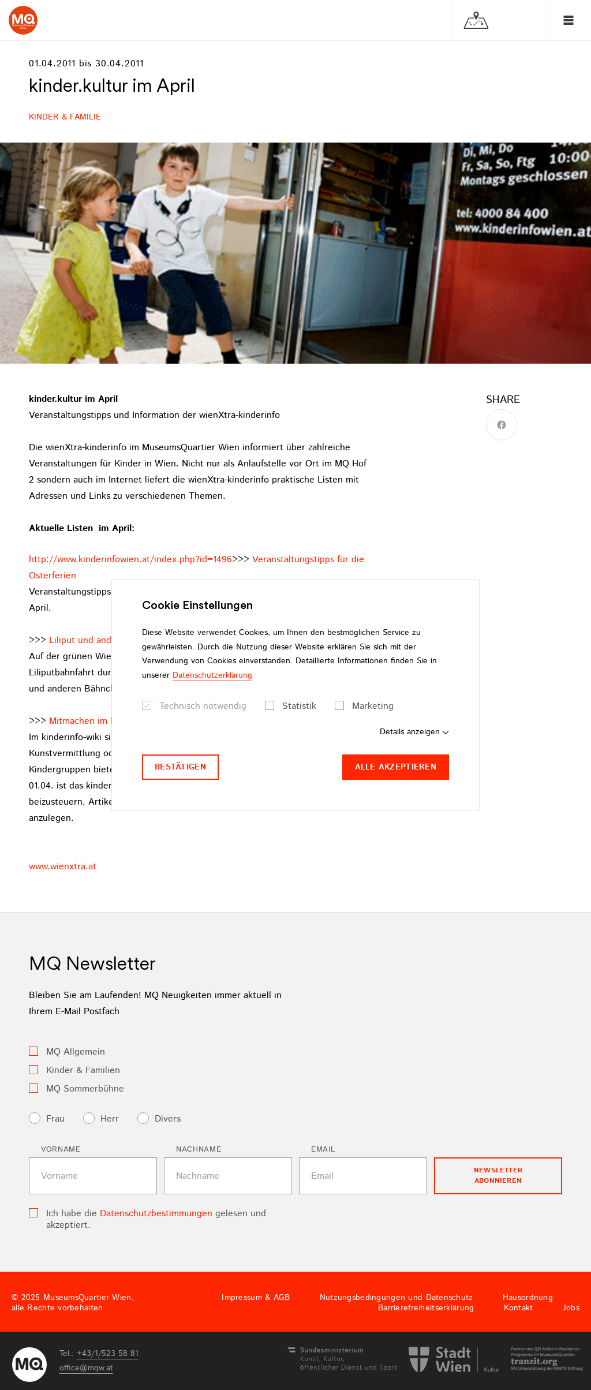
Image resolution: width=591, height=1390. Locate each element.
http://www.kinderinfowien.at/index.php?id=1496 (130, 559)
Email (323, 1149)
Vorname (61, 1149)
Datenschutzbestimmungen (156, 1213)
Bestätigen (180, 767)
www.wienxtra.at (62, 866)
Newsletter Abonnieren (498, 1175)
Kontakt (518, 1308)
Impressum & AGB (256, 1298)
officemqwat (86, 1368)
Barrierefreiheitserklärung (426, 1308)
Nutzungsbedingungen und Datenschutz (396, 1298)
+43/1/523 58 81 (108, 1353)
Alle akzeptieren (395, 767)
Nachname (198, 1149)
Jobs (571, 1308)
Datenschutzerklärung (212, 675)
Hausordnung (528, 1298)
